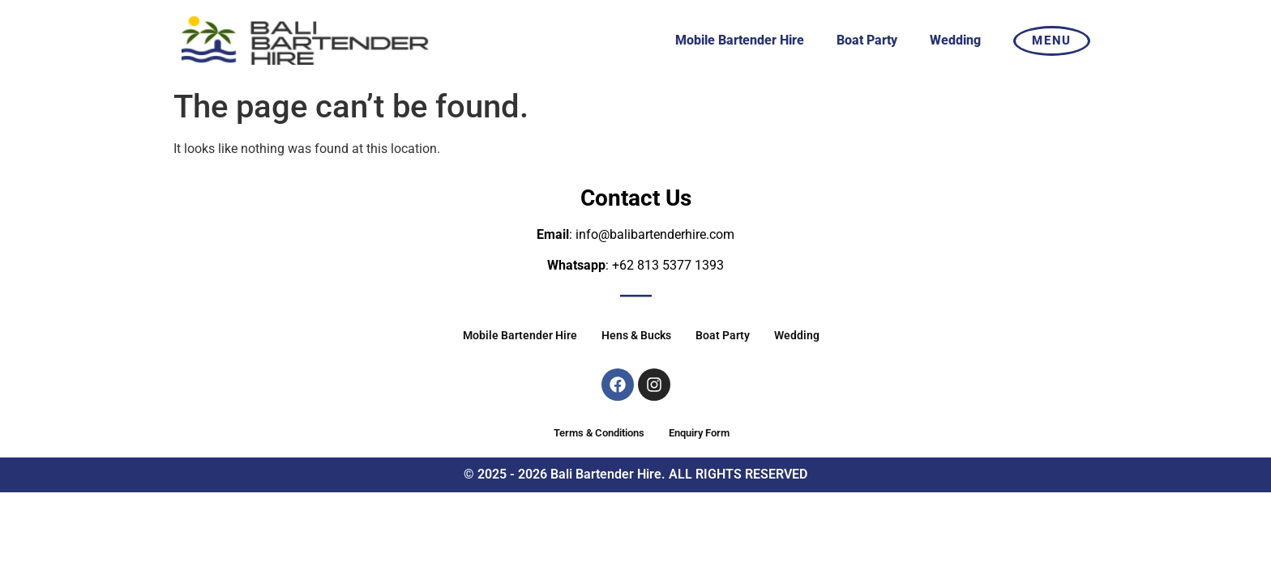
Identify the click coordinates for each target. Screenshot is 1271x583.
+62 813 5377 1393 (668, 265)
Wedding (955, 40)
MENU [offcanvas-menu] (1052, 40)
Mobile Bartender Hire (739, 40)
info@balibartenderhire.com (655, 234)
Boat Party (867, 40)
